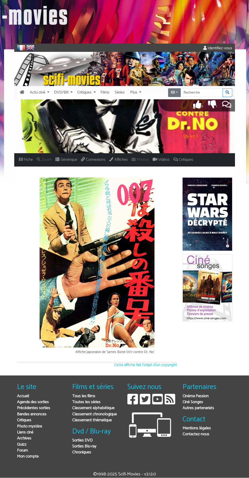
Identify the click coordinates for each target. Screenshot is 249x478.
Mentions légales (197, 428)
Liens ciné (25, 432)
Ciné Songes (193, 402)
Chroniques (81, 452)
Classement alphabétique (93, 408)
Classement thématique (92, 420)
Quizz (21, 444)
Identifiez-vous (217, 48)
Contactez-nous (196, 434)
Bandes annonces (31, 414)
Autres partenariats (198, 408)
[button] (39, 92)
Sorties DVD (82, 440)
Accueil (23, 396)
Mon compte (28, 456)
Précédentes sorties (33, 408)
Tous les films (83, 396)
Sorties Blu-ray (84, 446)
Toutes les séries (86, 402)
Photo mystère (29, 426)
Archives (24, 438)
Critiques (24, 420)
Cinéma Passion (196, 396)
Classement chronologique (94, 414)
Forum (22, 450)
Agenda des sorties (33, 402)
